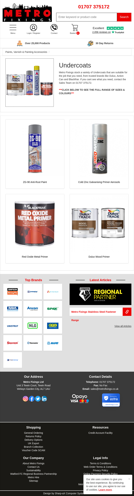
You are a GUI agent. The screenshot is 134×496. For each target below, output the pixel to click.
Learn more (105, 489)
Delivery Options (34, 439)
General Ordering (33, 432)
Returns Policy (33, 436)
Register (36, 33)
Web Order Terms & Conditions (100, 466)
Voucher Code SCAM (33, 450)
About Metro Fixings (33, 463)
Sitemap (33, 480)
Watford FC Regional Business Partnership (33, 473)
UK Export (33, 443)
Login (29, 33)
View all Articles (122, 326)
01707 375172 (107, 382)
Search (124, 17)
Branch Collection (33, 446)
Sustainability (33, 470)
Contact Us (33, 466)
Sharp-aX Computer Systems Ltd (73, 493)
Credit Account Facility (100, 432)
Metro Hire (33, 477)
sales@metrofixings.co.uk (104, 389)
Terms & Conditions (100, 463)
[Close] (129, 479)
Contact (54, 33)
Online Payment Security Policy (100, 473)
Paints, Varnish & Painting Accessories (26, 52)
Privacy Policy (100, 470)
